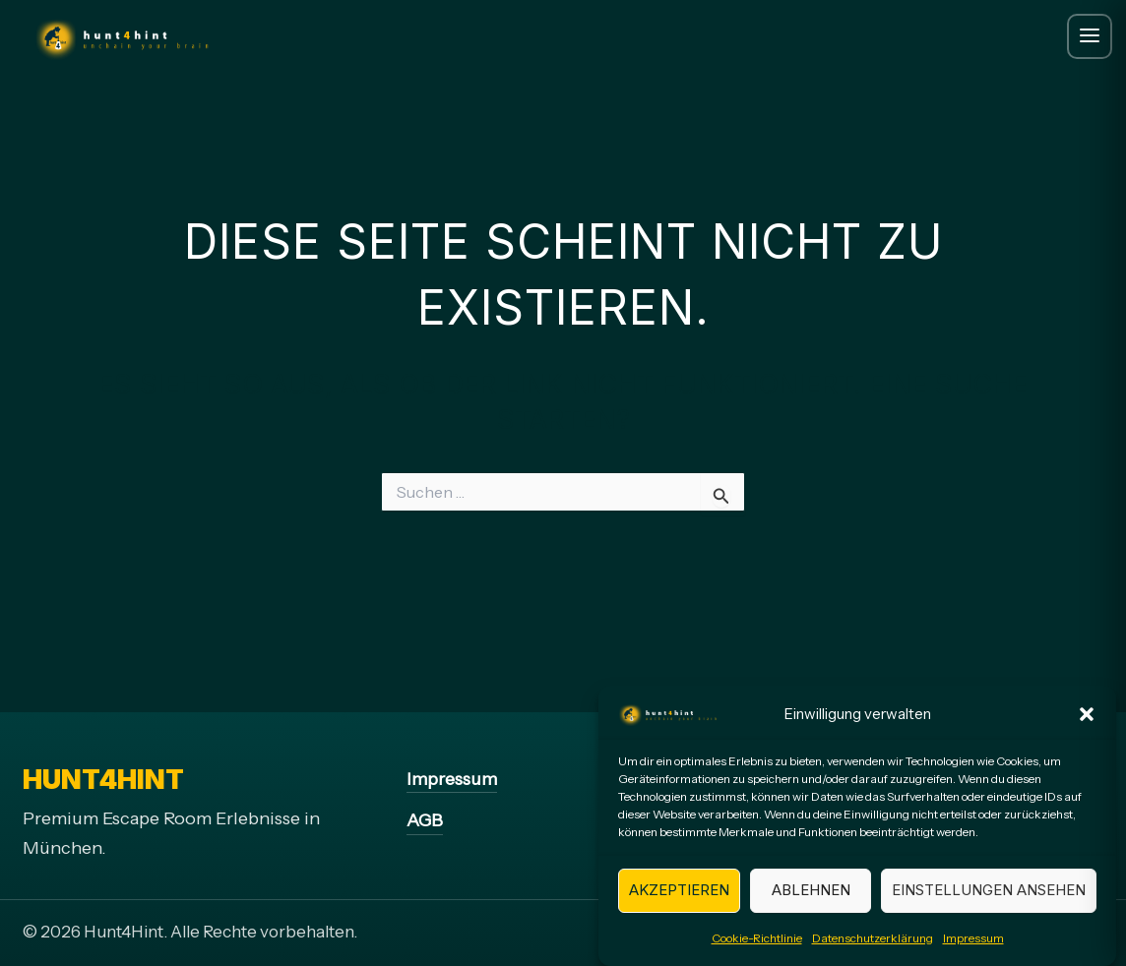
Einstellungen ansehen (989, 899)
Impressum (973, 946)
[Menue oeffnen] (1089, 36)
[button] (1086, 724)
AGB (425, 820)
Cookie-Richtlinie (757, 946)
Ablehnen (811, 899)
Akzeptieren (679, 899)
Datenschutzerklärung (872, 946)
